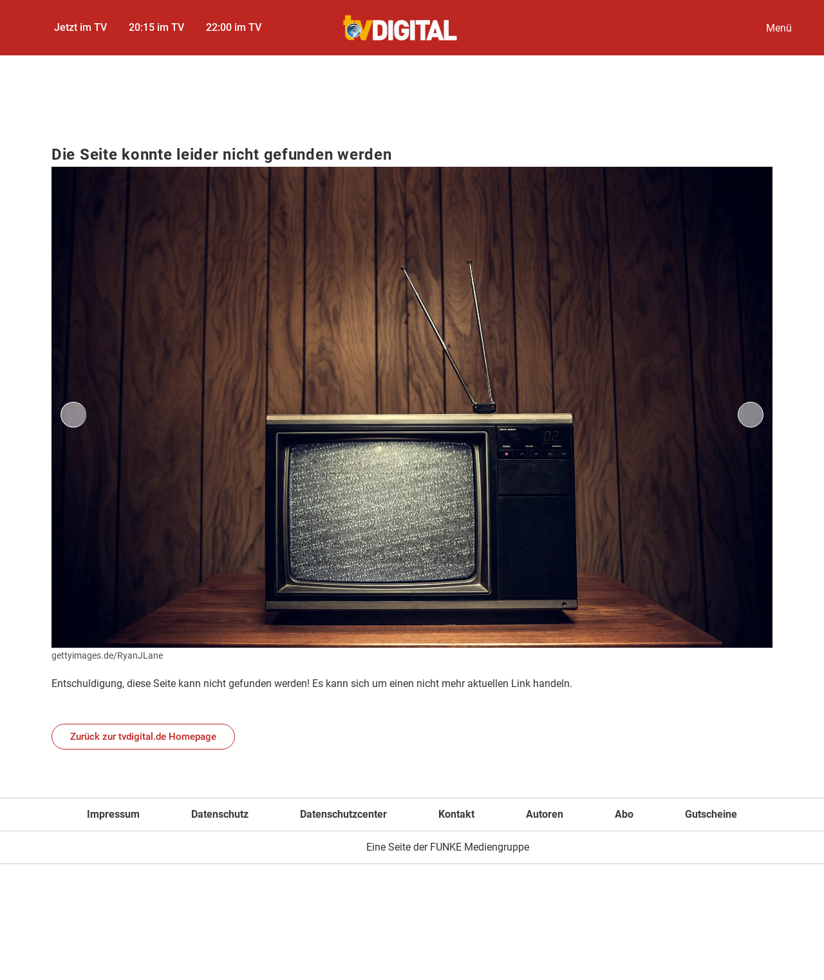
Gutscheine (711, 814)
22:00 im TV (233, 27)
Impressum (113, 814)
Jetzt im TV (80, 27)
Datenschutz (219, 814)
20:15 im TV (156, 27)
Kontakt (456, 814)
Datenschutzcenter (343, 814)
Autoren (544, 814)
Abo (624, 814)
